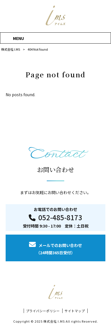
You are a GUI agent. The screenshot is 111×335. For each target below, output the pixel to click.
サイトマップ (75, 311)
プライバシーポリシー (43, 311)
